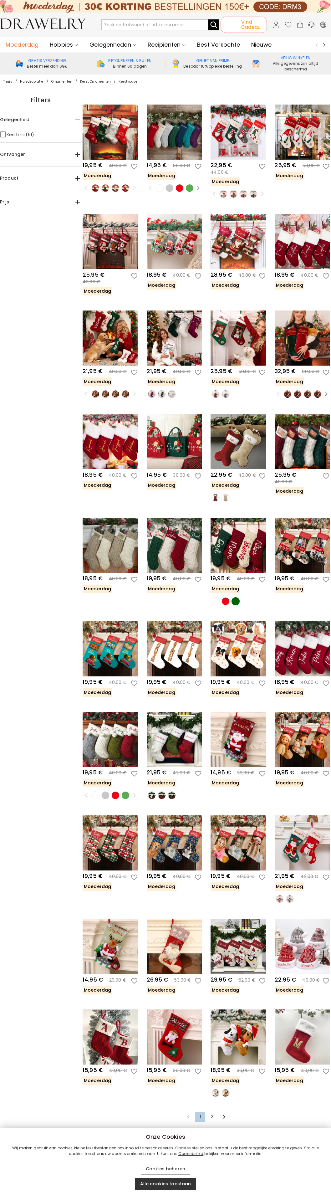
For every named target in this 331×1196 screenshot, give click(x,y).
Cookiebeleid (191, 1153)
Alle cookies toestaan (165, 1184)
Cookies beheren (165, 1169)
